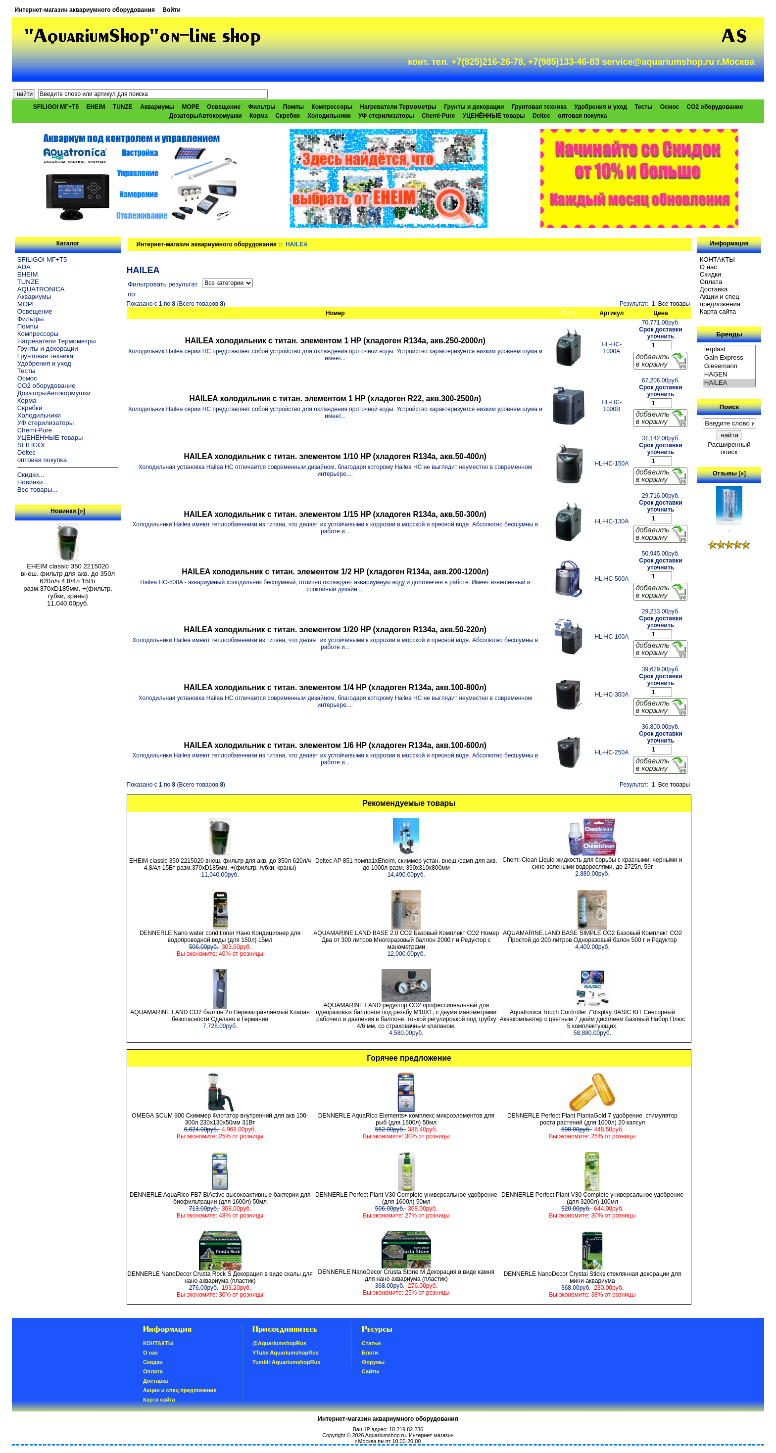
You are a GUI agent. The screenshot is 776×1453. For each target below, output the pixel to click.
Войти (171, 9)
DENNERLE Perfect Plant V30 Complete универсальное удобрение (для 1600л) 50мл (406, 1198)
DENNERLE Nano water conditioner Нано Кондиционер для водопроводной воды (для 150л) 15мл (220, 936)
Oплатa (711, 281)
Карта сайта (718, 311)
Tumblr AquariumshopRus (286, 1362)
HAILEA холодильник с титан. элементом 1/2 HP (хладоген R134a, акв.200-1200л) (335, 571)
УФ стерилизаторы (386, 115)
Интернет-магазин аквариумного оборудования (85, 9)
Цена (660, 313)
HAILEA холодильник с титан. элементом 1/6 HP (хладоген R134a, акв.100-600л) (335, 745)
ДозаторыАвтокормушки (205, 115)
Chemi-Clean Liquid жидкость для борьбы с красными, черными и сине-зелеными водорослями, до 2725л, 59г (592, 863)
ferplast (729, 349)
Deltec (541, 115)
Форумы (373, 1362)
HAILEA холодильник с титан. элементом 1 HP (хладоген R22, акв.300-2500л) (335, 398)
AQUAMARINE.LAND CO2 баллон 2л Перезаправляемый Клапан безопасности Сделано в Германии (219, 1016)
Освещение (224, 106)
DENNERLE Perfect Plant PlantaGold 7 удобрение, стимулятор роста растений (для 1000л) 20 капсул (592, 1119)
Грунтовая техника (539, 106)
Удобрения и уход (600, 106)
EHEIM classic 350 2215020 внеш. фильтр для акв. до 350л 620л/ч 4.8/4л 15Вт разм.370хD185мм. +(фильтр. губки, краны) (68, 578)
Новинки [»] (67, 511)
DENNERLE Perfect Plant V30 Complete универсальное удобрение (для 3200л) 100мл (592, 1198)
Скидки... (30, 474)
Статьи (371, 1343)
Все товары (674, 303)
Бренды (729, 334)
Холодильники (329, 115)
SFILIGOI (31, 445)
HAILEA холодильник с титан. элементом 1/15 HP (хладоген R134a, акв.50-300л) (335, 514)
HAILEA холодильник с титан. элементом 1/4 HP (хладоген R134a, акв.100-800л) (335, 687)
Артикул (611, 313)
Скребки (288, 115)
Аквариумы (157, 106)
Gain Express (729, 358)
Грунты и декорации (474, 106)
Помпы (293, 106)
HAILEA (729, 383)
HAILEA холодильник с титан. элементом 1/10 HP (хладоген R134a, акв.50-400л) (335, 456)
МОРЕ (190, 106)
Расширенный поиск (729, 448)
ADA (24, 267)
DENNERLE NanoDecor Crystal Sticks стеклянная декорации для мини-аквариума (592, 1277)
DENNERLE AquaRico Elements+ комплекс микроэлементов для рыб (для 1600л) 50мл (406, 1119)
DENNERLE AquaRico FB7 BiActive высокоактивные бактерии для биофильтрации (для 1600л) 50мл (220, 1198)
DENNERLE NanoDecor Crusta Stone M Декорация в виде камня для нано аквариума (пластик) (406, 1275)
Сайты (371, 1371)
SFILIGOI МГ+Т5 (56, 106)
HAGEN (729, 375)
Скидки (711, 274)
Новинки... (32, 482)
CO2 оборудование (715, 106)
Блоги (370, 1353)
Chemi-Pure (438, 115)
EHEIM (95, 106)
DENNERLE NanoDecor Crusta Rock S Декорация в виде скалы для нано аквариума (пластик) (219, 1277)
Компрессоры (331, 106)
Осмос (669, 106)
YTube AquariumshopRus (285, 1353)
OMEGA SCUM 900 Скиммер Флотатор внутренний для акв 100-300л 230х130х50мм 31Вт (220, 1119)
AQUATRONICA (41, 289)
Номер (335, 313)
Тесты (643, 106)
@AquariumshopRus (279, 1343)
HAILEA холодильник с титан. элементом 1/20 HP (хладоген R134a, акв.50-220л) (335, 629)
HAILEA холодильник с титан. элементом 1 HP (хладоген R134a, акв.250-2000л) (335, 340)
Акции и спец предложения (720, 300)
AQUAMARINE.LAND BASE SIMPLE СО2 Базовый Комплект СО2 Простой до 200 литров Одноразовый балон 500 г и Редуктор (592, 936)
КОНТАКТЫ (717, 259)
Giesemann (729, 366)
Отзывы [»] (729, 473)
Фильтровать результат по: (162, 289)
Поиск (729, 407)
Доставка (714, 289)
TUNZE (123, 106)
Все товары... (37, 489)
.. (729, 526)
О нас (708, 267)
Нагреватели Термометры (398, 106)
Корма (258, 115)
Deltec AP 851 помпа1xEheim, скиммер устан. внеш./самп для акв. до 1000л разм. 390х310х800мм (406, 864)
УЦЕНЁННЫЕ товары (494, 115)
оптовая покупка (582, 115)
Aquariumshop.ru (385, 1435)
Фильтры (261, 106)
